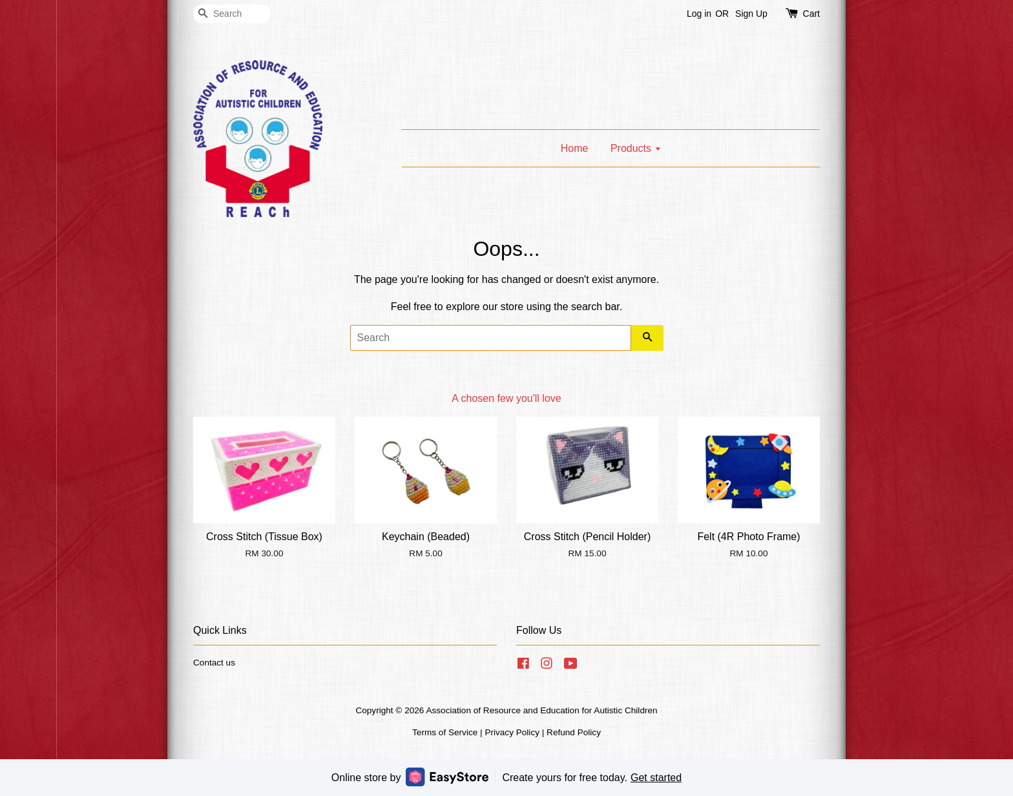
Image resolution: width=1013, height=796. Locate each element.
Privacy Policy (512, 732)
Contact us (214, 662)
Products (636, 148)
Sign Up (751, 13)
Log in (699, 13)
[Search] (232, 14)
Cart (811, 13)
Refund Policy (574, 732)
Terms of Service (444, 732)
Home (575, 148)
